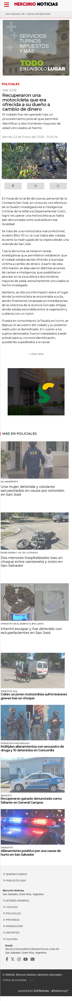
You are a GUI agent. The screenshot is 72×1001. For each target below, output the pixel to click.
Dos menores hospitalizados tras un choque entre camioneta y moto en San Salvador (31, 561)
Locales (10, 907)
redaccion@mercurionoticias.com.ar (32, 949)
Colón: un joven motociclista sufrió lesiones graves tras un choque (34, 696)
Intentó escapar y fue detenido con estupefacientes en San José (31, 631)
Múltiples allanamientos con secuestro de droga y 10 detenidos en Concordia (32, 748)
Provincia (11, 919)
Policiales (12, 913)
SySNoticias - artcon (46, 990)
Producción (13, 926)
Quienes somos (15, 874)
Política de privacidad (14, 980)
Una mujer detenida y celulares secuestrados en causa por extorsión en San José (32, 490)
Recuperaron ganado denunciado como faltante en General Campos (31, 800)
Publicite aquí (14, 880)
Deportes (11, 932)
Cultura (10, 939)
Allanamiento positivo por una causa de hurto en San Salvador (31, 853)
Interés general (16, 900)
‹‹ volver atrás (36, 353)
